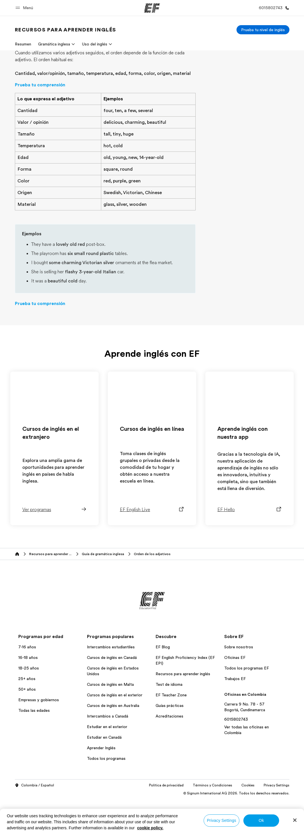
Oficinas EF (234, 691)
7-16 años (27, 681)
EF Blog (163, 681)
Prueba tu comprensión (40, 118)
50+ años (27, 723)
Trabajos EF (235, 712)
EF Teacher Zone (171, 729)
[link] (65, 29)
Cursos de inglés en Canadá (112, 691)
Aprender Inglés (101, 782)
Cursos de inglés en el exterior (114, 729)
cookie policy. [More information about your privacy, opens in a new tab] (150, 828)
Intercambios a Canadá (107, 750)
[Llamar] (273, 8)
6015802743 (236, 753)
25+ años (26, 712)
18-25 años (28, 702)
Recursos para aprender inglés (183, 708)
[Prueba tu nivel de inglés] (263, 29)
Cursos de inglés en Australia (113, 739)
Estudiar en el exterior (107, 760)
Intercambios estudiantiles (111, 681)
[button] (25, 8)
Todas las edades (34, 744)
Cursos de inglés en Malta (110, 718)
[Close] (295, 820)
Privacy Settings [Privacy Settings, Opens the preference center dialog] (221, 820)
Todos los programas (106, 792)
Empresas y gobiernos (38, 734)
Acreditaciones (169, 750)
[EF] (152, 8)
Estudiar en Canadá (104, 771)
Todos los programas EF (246, 702)
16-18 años (28, 691)
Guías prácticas (170, 739)
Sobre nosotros (238, 681)
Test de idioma (169, 718)
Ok (261, 820)
